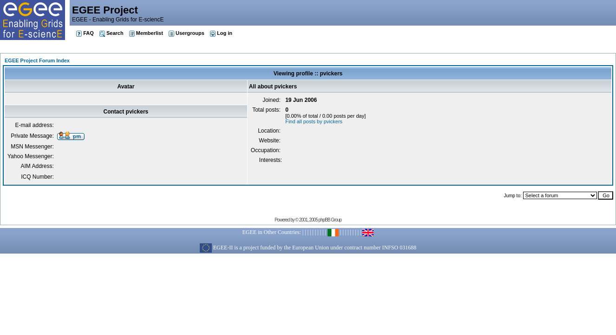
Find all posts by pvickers (313, 121)
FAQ (85, 33)
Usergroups (186, 33)
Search (111, 33)
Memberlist (146, 33)
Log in (221, 33)
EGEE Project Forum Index (37, 60)
